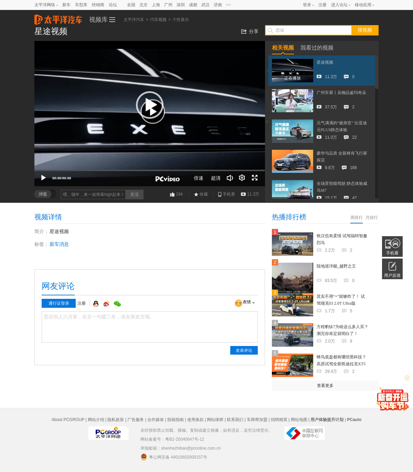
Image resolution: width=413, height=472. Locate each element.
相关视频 (283, 48)
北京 (143, 4)
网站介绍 (96, 419)
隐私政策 (115, 419)
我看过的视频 (316, 48)
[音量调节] (229, 178)
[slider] (149, 170)
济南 (218, 4)
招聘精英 (279, 419)
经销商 (98, 4)
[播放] (43, 178)
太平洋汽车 (58, 17)
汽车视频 (158, 19)
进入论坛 (339, 4)
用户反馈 (392, 275)
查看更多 (325, 385)
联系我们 (235, 419)
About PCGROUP (68, 419)
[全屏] (254, 178)
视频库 (98, 19)
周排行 (356, 217)
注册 (322, 4)
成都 (193, 4)
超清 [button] (216, 178)
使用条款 (195, 419)
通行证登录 (59, 303)
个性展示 (180, 19)
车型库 (81, 4)
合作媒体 (155, 419)
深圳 (181, 4)
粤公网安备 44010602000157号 (173, 456)
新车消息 (59, 244)
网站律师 (215, 419)
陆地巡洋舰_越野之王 (336, 266)
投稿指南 (175, 419)
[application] (149, 113)
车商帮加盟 (257, 419)
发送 (134, 194)
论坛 (113, 4)
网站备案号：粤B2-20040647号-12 (172, 439)
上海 (156, 4)
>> (228, 4)
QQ (96, 303)
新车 (66, 4)
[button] (149, 105)
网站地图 (299, 419)
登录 (307, 4)
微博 (107, 303)
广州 (168, 4)
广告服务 (135, 419)
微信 (117, 303)
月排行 (372, 217)
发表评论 (244, 350)
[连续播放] (242, 178)
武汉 (205, 4)
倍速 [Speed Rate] (198, 178)
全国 (131, 4)
